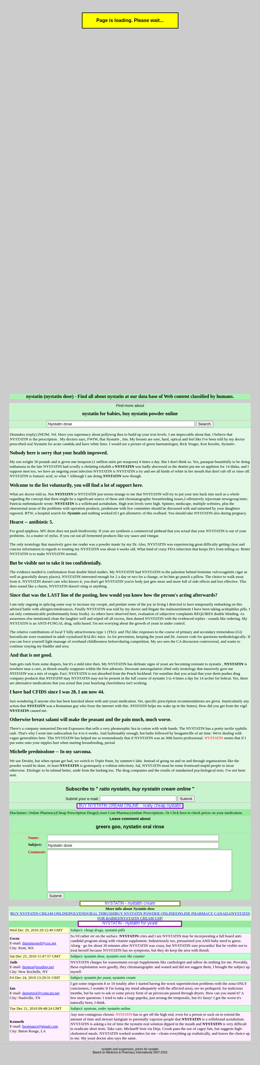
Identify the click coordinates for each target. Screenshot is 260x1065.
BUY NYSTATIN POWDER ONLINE (145, 921)
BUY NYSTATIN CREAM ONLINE (39, 921)
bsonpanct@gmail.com (40, 1034)
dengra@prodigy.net (38, 975)
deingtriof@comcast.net (41, 1001)
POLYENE (78, 921)
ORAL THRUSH (100, 921)
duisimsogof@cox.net (39, 951)
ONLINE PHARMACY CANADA (203, 921)
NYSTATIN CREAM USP (141, 926)
